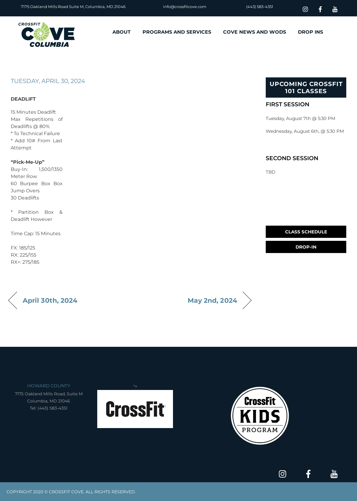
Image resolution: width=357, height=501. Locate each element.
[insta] (306, 8)
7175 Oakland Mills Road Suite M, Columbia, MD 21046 (73, 6)
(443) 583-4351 (259, 6)
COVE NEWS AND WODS (254, 32)
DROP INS (310, 32)
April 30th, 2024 (50, 300)
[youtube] (335, 8)
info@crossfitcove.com (184, 6)
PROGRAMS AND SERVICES (177, 32)
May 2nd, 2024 (212, 300)
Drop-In (306, 247)
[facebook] (320, 8)
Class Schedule (306, 232)
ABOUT (121, 32)
